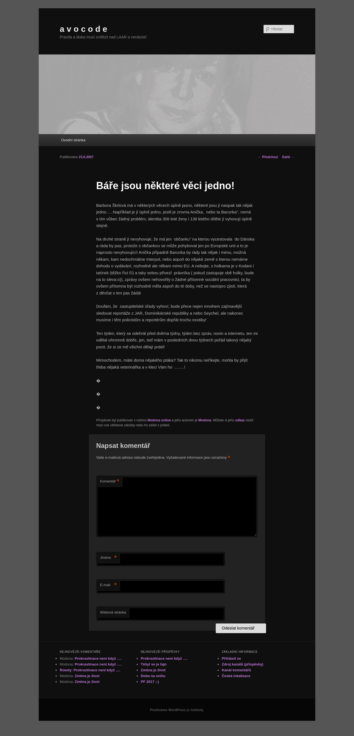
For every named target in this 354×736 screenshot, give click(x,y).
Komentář (109, 481)
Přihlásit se (231, 658)
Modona (204, 420)
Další (288, 157)
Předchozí (268, 157)
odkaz (240, 420)
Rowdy (66, 670)
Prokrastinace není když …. (98, 658)
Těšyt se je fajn (153, 664)
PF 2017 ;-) (150, 682)
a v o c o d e (83, 28)
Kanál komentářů (236, 670)
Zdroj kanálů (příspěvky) (242, 664)
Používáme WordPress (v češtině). (177, 710)
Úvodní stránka (73, 140)
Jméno (108, 558)
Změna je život (87, 676)
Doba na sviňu (153, 676)
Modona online (159, 420)
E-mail (108, 585)
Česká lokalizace (236, 676)
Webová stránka (113, 612)
